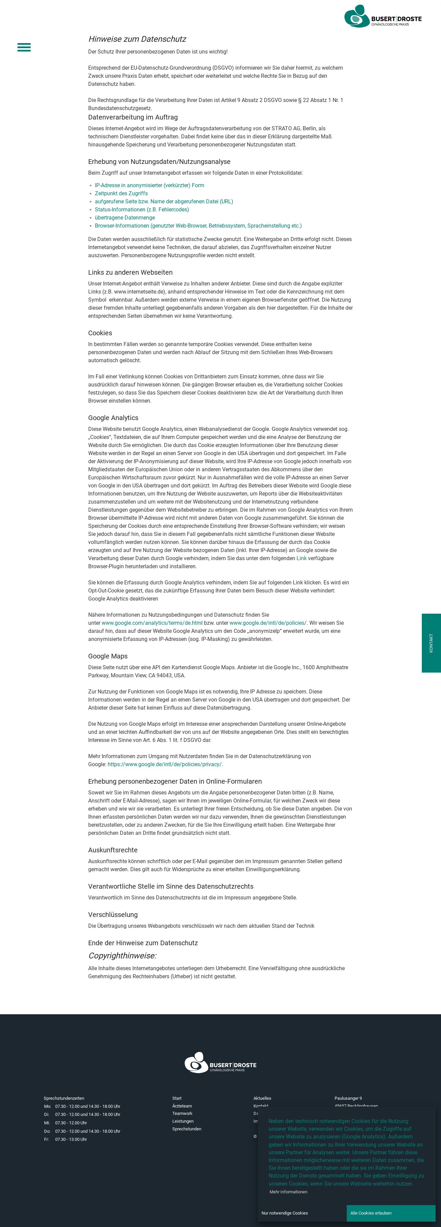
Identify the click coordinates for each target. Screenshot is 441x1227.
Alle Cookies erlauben (371, 1213)
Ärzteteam (182, 1106)
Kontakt (260, 1106)
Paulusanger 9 (348, 1098)
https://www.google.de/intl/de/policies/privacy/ (165, 764)
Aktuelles (262, 1098)
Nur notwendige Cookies (285, 1213)
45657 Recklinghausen (356, 1106)
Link (302, 558)
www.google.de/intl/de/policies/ (268, 623)
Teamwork (182, 1113)
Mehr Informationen (288, 1191)
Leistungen (183, 1121)
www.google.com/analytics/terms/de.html (152, 623)
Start (176, 1098)
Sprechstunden (186, 1128)
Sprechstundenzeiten (64, 1098)
